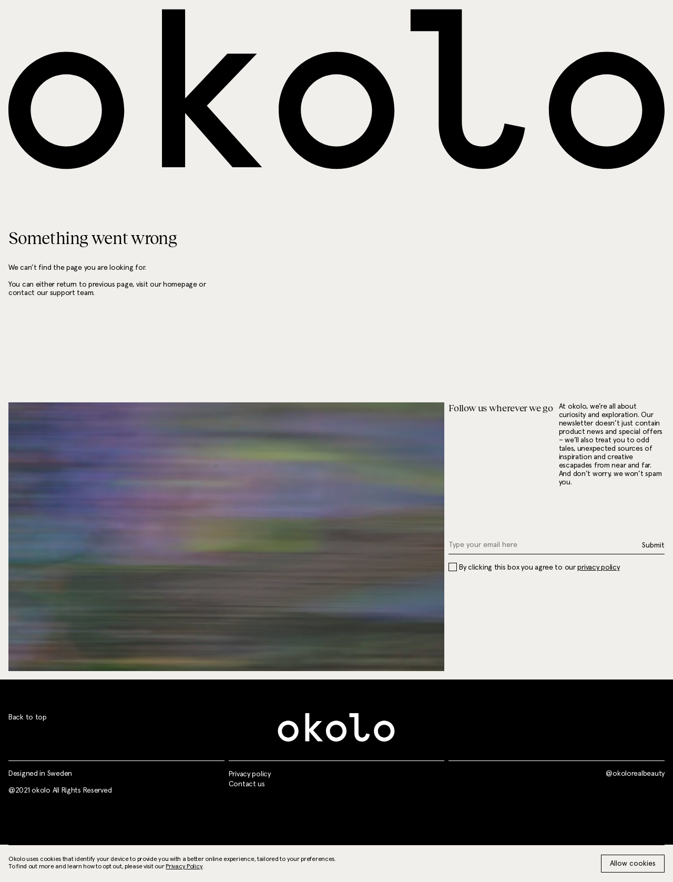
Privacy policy (250, 774)
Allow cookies (633, 863)
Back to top (27, 717)
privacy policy (598, 567)
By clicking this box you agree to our (533, 567)
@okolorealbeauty (635, 773)
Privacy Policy (184, 867)
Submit (653, 545)
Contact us (247, 784)
